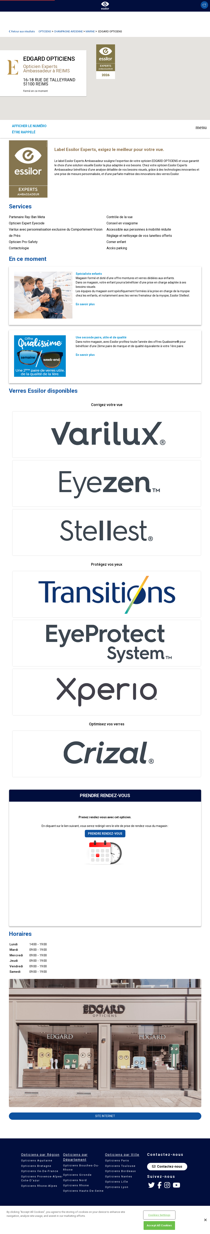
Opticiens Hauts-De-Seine (83, 1190)
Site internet (105, 1116)
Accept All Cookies (159, 1225)
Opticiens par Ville (122, 1155)
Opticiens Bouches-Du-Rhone (81, 1167)
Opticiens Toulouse (120, 1165)
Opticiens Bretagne (36, 1165)
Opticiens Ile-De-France (39, 1171)
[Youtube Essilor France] (176, 1185)
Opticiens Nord (75, 1180)
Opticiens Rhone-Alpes (39, 1185)
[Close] (205, 1219)
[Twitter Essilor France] (151, 1185)
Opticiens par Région (40, 1155)
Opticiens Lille (116, 1181)
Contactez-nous (167, 1166)
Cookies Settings (159, 1215)
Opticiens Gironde (77, 1174)
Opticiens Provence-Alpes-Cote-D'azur (42, 1178)
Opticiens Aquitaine (36, 1160)
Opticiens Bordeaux (120, 1171)
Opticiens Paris (117, 1160)
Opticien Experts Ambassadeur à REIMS (46, 68)
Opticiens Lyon (116, 1187)
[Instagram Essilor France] (167, 1185)
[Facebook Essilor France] (159, 1185)
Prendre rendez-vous (105, 833)
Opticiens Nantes (118, 1176)
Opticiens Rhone (76, 1185)
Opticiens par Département (75, 1157)
